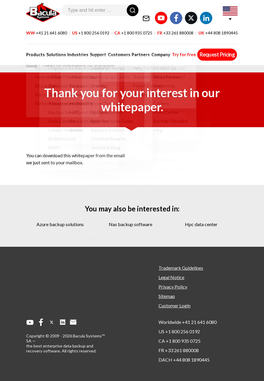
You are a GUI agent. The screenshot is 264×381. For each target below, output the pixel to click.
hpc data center (201, 224)
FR (175, 26)
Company (153, 47)
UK (218, 26)
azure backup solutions (60, 224)
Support (94, 47)
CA (133, 26)
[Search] (132, 10)
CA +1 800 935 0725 (179, 341)
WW (46, 26)
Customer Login (174, 305)
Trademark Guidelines (180, 268)
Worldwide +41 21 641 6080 (187, 322)
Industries (75, 47)
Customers (114, 47)
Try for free (175, 47)
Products (35, 47)
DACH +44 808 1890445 (184, 359)
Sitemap (166, 296)
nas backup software (130, 224)
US (90, 26)
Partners (135, 47)
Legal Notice (171, 277)
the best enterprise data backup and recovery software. (59, 348)
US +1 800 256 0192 (179, 331)
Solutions (55, 47)
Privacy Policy (172, 286)
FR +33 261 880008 (178, 350)
